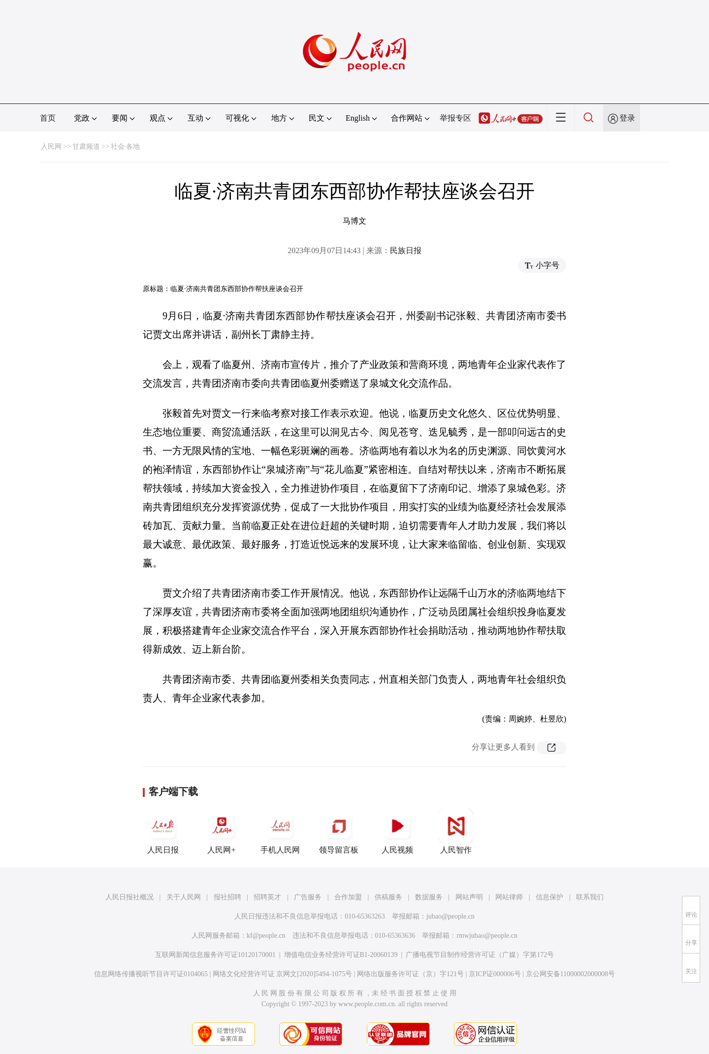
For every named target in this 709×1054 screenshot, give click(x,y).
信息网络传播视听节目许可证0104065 (151, 974)
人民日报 (163, 831)
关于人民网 (183, 897)
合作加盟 (348, 897)
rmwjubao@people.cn (486, 935)
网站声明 (469, 897)
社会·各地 (125, 146)
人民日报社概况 (129, 897)
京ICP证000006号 (495, 974)
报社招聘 (227, 897)
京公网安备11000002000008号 (570, 974)
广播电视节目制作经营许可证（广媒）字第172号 (480, 954)
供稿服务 (388, 897)
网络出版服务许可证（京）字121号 (410, 974)
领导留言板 (338, 831)
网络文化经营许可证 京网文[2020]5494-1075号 (283, 974)
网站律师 (509, 897)
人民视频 (397, 831)
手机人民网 (280, 831)
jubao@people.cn (450, 916)
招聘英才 (267, 897)
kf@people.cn (266, 935)
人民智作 (456, 831)
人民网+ (221, 831)
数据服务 (429, 897)
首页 (48, 118)
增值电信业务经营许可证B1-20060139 (341, 954)
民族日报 (405, 250)
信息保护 (549, 897)
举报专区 (455, 118)
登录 (627, 118)
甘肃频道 (86, 146)
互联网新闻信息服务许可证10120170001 (215, 954)
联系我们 (590, 897)
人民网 (51, 146)
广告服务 (308, 897)
